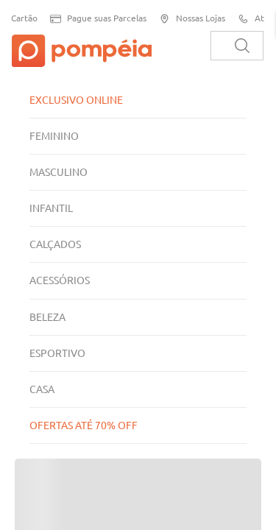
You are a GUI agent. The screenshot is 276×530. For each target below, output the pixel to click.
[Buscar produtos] (242, 45)
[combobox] (236, 45)
